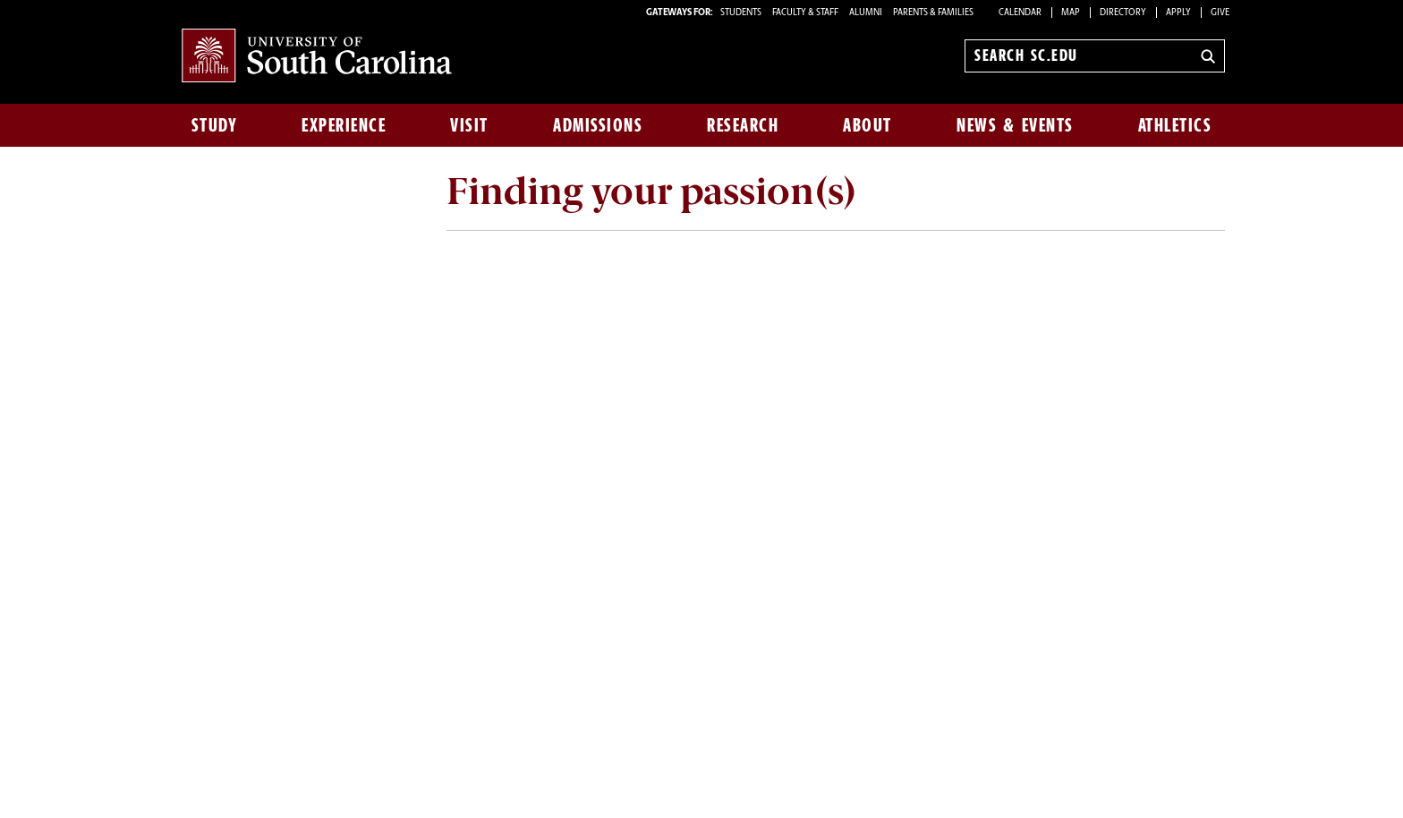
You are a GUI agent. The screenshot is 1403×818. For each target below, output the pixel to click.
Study (214, 125)
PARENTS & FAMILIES (933, 13)
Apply (1178, 13)
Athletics (1175, 125)
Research (742, 125)
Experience (344, 125)
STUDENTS (741, 13)
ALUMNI (865, 13)
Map (1070, 13)
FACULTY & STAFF (805, 13)
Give (1220, 13)
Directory (1123, 13)
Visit (469, 125)
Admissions (597, 125)
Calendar (1020, 13)
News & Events (1015, 125)
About (867, 125)
